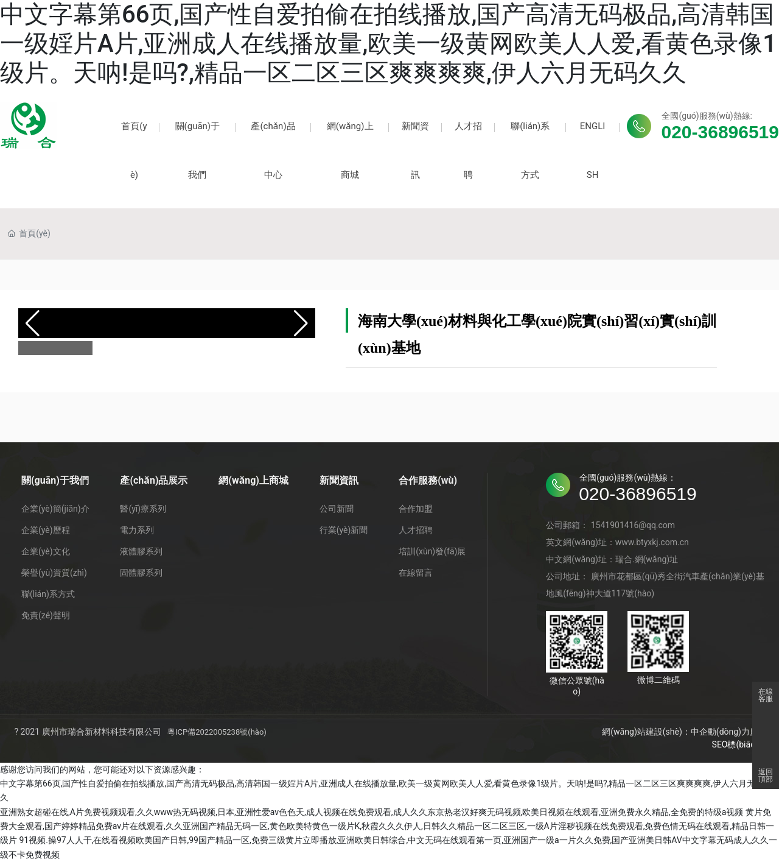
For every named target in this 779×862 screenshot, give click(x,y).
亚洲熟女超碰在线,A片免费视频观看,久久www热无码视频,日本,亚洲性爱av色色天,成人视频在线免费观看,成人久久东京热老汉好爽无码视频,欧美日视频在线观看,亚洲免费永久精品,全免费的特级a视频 (371, 812)
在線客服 (765, 695)
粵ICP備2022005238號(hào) (217, 732)
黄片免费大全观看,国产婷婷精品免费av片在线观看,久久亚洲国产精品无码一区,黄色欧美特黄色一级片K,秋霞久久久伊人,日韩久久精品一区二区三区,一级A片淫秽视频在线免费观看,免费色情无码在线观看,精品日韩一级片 (387, 826)
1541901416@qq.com (633, 525)
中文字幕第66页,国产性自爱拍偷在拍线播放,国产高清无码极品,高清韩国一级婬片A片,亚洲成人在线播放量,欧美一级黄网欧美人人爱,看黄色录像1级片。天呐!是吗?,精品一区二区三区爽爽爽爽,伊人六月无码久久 (388, 43)
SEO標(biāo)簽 (739, 744)
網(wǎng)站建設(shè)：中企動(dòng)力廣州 (684, 732)
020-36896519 (720, 132)
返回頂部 (765, 775)
